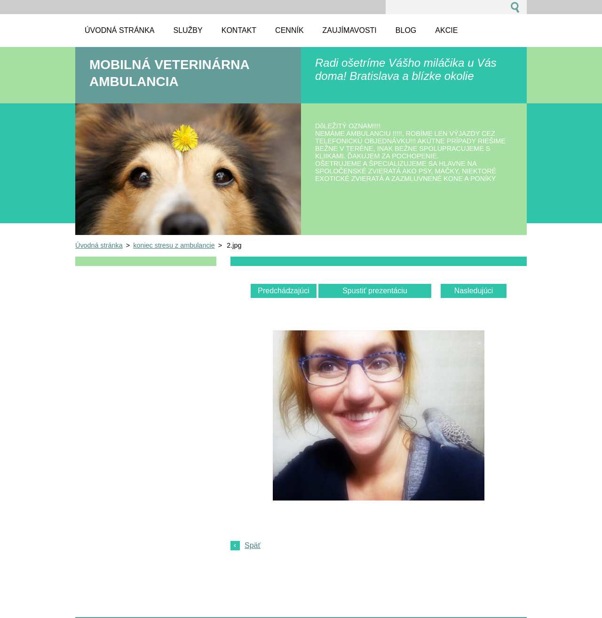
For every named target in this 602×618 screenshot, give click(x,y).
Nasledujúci (473, 291)
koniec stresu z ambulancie (174, 245)
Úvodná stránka (99, 245)
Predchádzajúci (283, 291)
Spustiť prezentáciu (374, 291)
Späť (253, 545)
